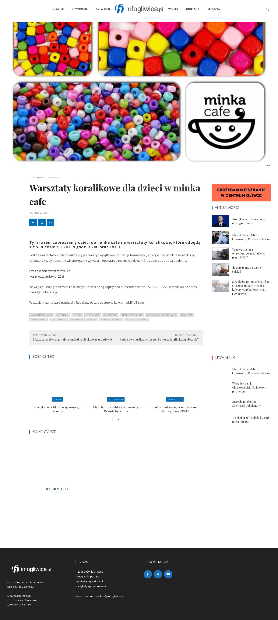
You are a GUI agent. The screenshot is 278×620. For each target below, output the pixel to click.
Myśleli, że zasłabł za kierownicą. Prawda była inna (116, 409)
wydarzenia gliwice (137, 320)
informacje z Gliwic (132, 315)
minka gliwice (38, 320)
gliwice (77, 315)
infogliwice (110, 315)
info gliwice (92, 315)
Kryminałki (116, 399)
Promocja (53, 177)
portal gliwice (58, 320)
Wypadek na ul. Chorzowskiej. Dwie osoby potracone (249, 387)
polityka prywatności (90, 581)
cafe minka (62, 315)
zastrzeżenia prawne (90, 571)
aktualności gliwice (41, 315)
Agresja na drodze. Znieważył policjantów (246, 403)
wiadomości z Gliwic (111, 320)
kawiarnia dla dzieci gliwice (161, 315)
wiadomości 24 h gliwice (83, 320)
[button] (267, 9)
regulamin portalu (88, 576)
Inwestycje (174, 399)
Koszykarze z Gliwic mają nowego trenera (57, 409)
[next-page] (118, 419)
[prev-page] (112, 419)
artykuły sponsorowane (92, 586)
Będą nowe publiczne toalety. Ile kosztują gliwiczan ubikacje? (159, 339)
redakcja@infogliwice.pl (109, 596)
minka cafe (186, 315)
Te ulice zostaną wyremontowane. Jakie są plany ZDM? (174, 409)
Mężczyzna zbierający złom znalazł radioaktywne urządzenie (73, 339)
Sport (57, 399)
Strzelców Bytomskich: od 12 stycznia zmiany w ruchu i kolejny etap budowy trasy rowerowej (250, 287)
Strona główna (37, 177)
